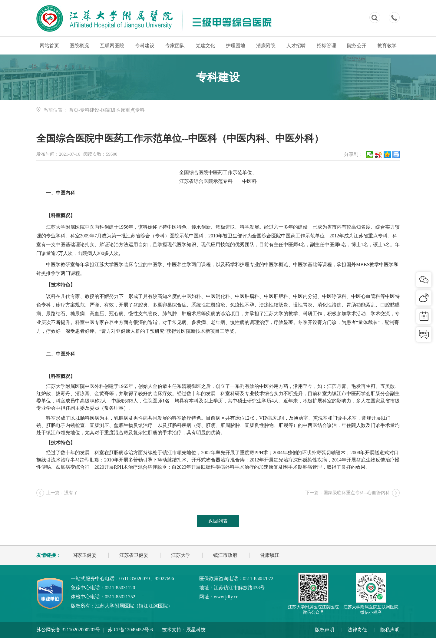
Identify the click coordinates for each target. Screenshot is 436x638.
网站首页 (49, 45)
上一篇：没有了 (62, 492)
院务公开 (356, 45)
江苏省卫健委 (133, 555)
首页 (73, 110)
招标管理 (326, 45)
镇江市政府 (225, 555)
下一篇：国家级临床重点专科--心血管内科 (347, 492)
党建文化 (205, 45)
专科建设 (144, 45)
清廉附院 (266, 45)
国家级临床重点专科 (123, 110)
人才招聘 (296, 45)
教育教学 (387, 45)
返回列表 (218, 521)
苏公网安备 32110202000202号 (68, 629)
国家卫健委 (84, 555)
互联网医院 (112, 45)
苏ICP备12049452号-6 (130, 629)
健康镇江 (269, 555)
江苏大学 (180, 555)
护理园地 (235, 45)
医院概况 (79, 45)
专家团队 (175, 45)
